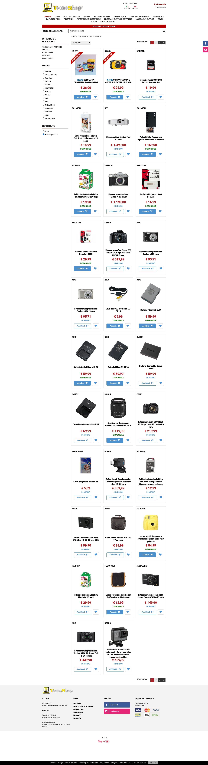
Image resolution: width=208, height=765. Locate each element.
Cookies (77, 718)
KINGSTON (48, 88)
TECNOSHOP (49, 119)
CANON (47, 71)
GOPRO (47, 81)
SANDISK (47, 112)
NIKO (46, 102)
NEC (45, 98)
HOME (73, 37)
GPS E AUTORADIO (107, 22)
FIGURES (86, 16)
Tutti (46, 132)
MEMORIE (46, 55)
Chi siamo (77, 703)
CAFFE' (57, 16)
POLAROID (48, 108)
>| (163, 43)
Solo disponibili (50, 134)
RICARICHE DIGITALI (102, 16)
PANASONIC (49, 105)
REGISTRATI (133, 3)
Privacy (77, 715)
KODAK (47, 91)
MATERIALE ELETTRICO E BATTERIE (118, 19)
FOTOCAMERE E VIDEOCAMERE (88, 19)
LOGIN (125, 3)
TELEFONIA (68, 19)
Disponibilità (48, 126)
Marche (46, 66)
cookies (95, 763)
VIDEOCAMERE (47, 58)
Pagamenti (78, 709)
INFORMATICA (158, 16)
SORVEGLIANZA (119, 16)
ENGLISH (135, 8)
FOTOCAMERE (47, 52)
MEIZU (46, 95)
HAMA (46, 85)
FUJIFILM (47, 78)
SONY (46, 115)
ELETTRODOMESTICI (72, 16)
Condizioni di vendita (83, 706)
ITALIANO (127, 8)
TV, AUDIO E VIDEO (53, 19)
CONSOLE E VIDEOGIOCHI (139, 16)
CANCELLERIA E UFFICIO (144, 19)
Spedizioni (78, 712)
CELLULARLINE (50, 75)
